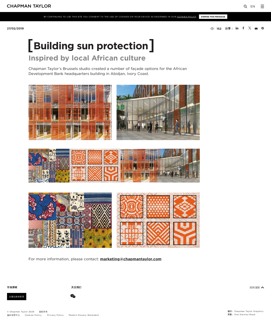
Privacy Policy (55, 315)
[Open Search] (246, 7)
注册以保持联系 (16, 296)
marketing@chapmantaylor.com (130, 259)
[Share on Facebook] (243, 28)
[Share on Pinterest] (262, 28)
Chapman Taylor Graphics (249, 311)
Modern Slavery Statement (84, 315)
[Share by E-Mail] (256, 28)
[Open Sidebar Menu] (262, 6)
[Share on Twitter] (249, 28)
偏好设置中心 (13, 315)
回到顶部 (257, 287)
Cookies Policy (186, 16)
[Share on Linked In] (237, 28)
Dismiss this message (213, 16)
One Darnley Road (244, 314)
